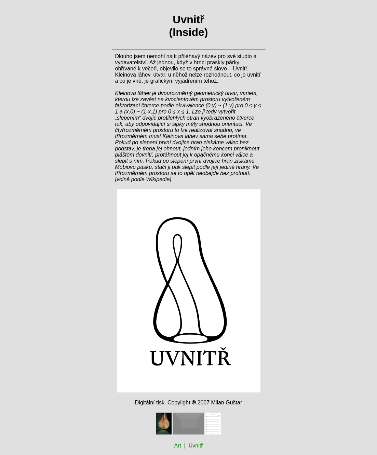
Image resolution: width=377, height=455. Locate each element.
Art (177, 446)
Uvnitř (196, 446)
